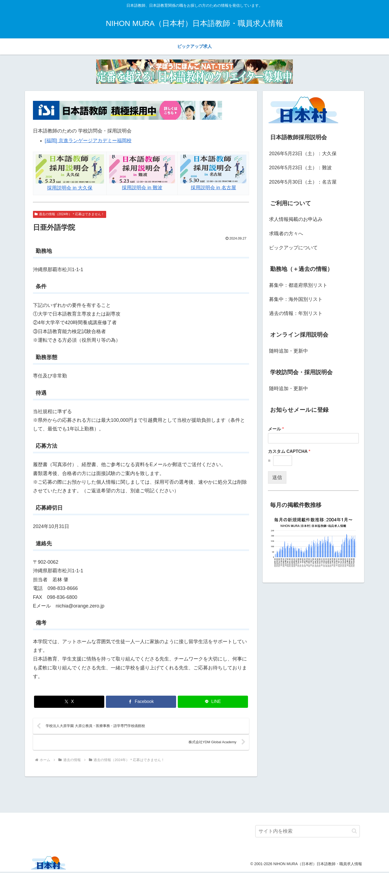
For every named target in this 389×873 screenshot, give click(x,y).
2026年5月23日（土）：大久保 (303, 153)
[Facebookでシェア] (141, 702)
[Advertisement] (194, 795)
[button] (354, 832)
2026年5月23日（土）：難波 (300, 167)
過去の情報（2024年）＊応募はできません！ (70, 214)
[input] (307, 832)
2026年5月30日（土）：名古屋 (303, 182)
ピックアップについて (293, 247)
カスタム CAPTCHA (289, 451)
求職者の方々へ (286, 233)
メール (276, 429)
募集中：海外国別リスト (296, 299)
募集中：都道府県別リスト (298, 285)
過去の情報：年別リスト (296, 313)
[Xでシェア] (69, 702)
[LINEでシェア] (213, 702)
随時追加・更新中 (288, 351)
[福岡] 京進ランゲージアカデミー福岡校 (88, 140)
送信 (277, 477)
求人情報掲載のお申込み (296, 219)
